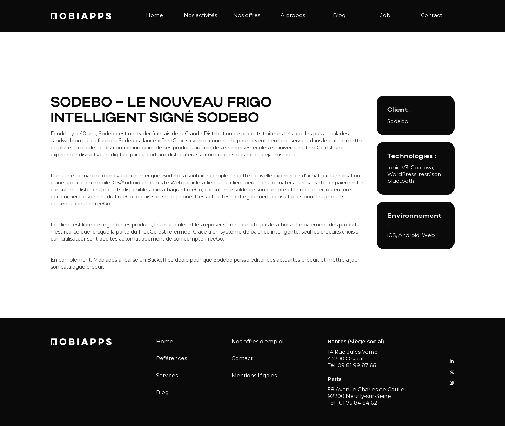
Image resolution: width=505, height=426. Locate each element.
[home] (80, 16)
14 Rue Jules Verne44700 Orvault (353, 355)
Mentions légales (254, 375)
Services (167, 375)
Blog (339, 15)
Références (171, 358)
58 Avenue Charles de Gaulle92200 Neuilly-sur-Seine (366, 392)
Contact (431, 15)
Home (154, 15)
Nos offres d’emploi (257, 341)
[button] (200, 16)
